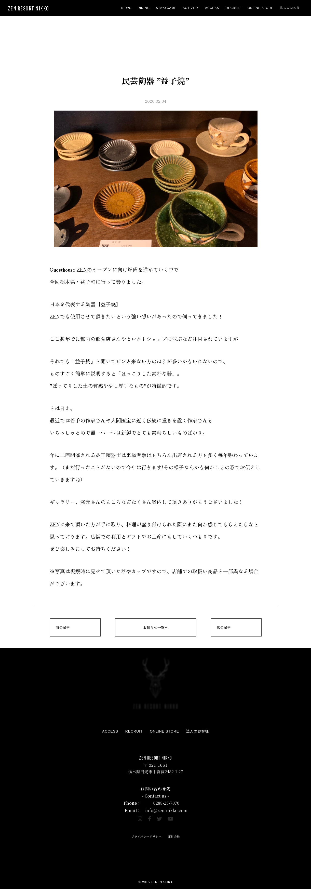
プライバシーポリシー (146, 836)
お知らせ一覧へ (155, 627)
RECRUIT (233, 8)
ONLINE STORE (260, 8)
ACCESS (212, 8)
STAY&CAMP (166, 8)
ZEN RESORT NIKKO (28, 8)
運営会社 (174, 836)
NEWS (126, 8)
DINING (144, 8)
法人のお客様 (290, 8)
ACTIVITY (190, 8)
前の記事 (63, 627)
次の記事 (224, 627)
